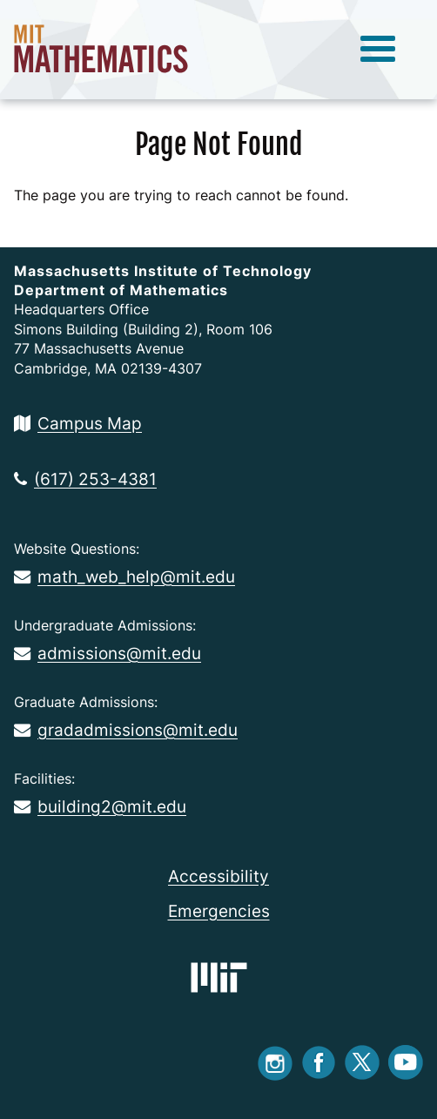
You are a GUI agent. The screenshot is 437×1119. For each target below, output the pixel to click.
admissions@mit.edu (107, 653)
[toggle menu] (377, 49)
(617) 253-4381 (85, 478)
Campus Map (78, 423)
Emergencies (219, 910)
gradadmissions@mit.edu (126, 729)
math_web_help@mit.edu (124, 576)
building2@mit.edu (100, 806)
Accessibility (218, 876)
